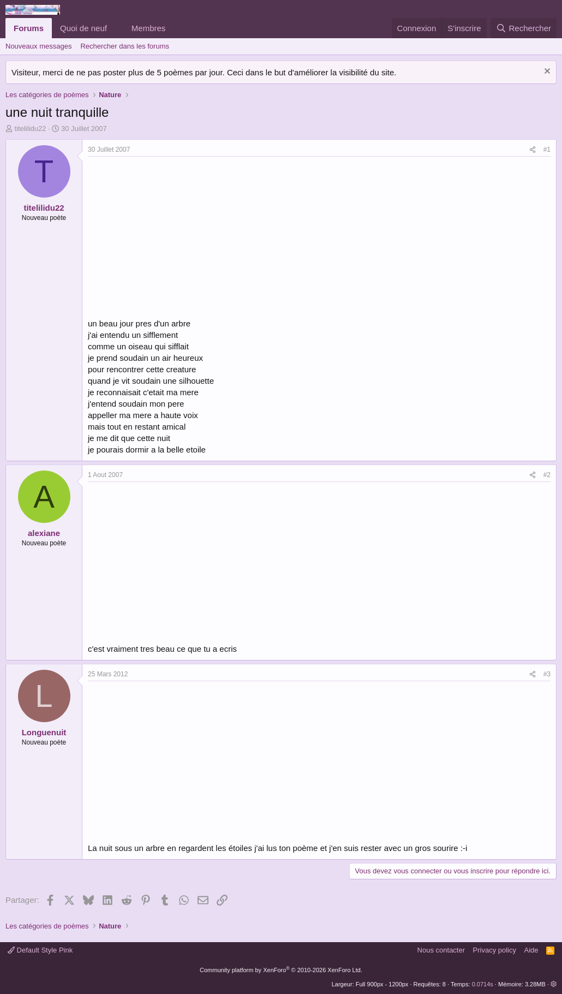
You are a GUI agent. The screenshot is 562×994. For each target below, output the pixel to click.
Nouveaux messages (38, 46)
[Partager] (532, 150)
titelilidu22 (30, 128)
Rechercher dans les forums (124, 46)
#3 (547, 674)
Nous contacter (441, 950)
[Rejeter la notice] (546, 72)
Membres (148, 28)
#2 (547, 475)
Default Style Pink (40, 950)
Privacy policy (494, 950)
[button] (115, 28)
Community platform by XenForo (281, 970)
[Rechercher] (524, 28)
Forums (29, 28)
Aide (531, 950)
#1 (547, 149)
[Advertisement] (179, 238)
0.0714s (482, 984)
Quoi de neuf (83, 28)
